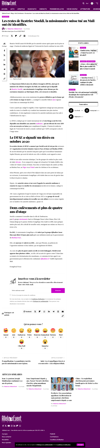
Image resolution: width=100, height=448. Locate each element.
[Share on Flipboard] (16, 36)
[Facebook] (76, 110)
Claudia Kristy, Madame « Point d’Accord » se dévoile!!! (88, 52)
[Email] (63, 311)
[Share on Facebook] (4, 50)
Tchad (32, 167)
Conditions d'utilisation (63, 444)
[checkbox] (10, 295)
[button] (20, 36)
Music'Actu (83, 75)
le (13, 219)
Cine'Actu (83, 61)
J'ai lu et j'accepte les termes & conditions (23, 295)
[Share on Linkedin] (4, 64)
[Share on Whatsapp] (4, 60)
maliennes (39, 123)
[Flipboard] (76, 116)
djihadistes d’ (45, 259)
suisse (54, 100)
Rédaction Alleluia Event (15, 29)
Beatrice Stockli (17, 89)
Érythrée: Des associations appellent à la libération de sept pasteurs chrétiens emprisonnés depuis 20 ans (61, 396)
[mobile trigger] (96, 3)
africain (18, 162)
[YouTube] (8, 425)
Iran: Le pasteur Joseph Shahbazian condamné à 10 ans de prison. (12, 380)
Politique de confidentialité (45, 444)
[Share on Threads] (4, 74)
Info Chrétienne (91, 61)
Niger (24, 167)
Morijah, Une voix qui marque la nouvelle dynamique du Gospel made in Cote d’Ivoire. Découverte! (83, 94)
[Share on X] (12, 36)
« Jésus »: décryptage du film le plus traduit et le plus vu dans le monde (88, 66)
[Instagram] (92, 110)
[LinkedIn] (14, 425)
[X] (5, 425)
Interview (83, 47)
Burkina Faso (16, 237)
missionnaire (23, 219)
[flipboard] (17, 425)
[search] (83, 3)
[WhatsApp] (20, 425)
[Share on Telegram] (4, 69)
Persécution (5, 16)
